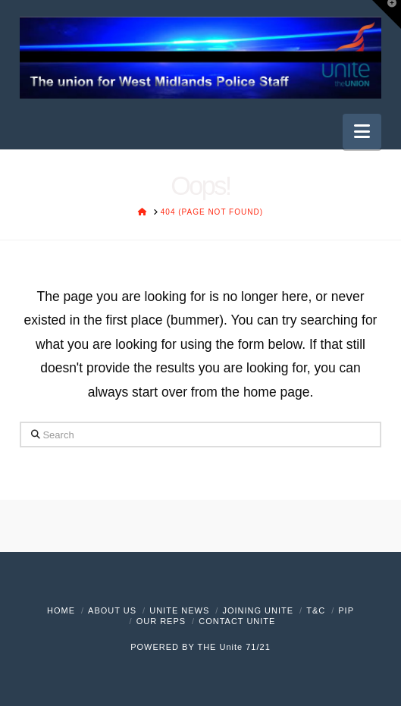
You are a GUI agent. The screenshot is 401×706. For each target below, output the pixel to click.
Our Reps (161, 621)
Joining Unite (257, 610)
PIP (346, 610)
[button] (362, 131)
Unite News (179, 610)
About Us (112, 610)
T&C (315, 610)
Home (61, 610)
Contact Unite (237, 621)
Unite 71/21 (245, 646)
